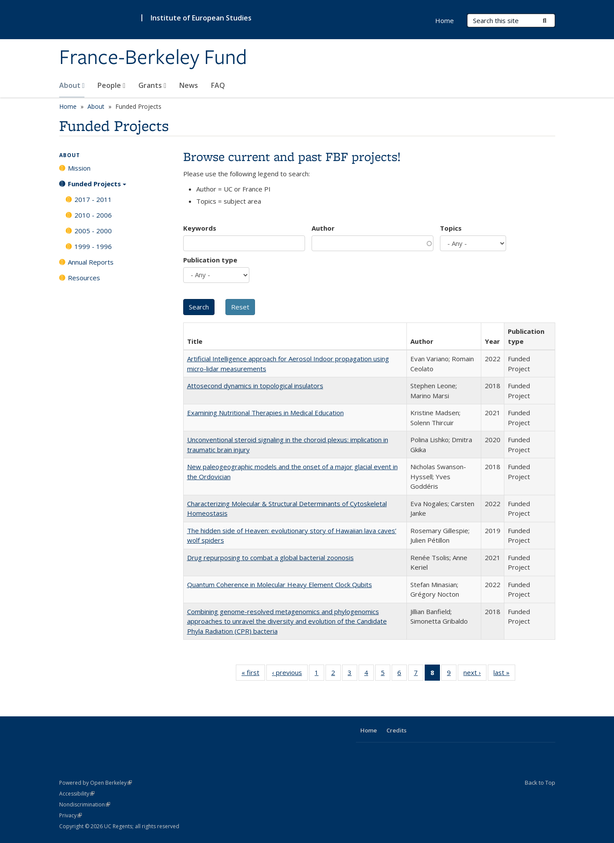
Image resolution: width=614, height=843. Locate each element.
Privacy (70, 815)
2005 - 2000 (93, 230)
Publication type (210, 259)
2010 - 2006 (93, 215)
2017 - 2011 (93, 199)
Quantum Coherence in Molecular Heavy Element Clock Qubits (279, 584)
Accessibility (76, 793)
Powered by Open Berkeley (95, 782)
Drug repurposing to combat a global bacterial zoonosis (270, 557)
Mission (79, 168)
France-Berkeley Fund (153, 58)
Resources (84, 277)
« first (253, 674)
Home (444, 20)
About (72, 85)
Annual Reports (91, 262)
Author (323, 228)
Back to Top (540, 782)
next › (475, 674)
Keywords (199, 228)
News (188, 85)
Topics (451, 228)
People (111, 85)
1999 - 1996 (93, 246)
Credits (396, 730)
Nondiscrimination (84, 804)
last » (504, 674)
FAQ (218, 85)
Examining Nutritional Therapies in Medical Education (265, 412)
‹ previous (290, 674)
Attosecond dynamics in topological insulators (255, 385)
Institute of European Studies (201, 18)
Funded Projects (97, 186)
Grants (152, 85)
